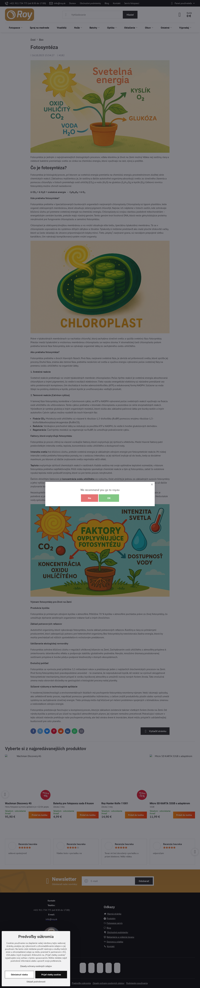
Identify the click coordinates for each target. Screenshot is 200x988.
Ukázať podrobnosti (36, 981)
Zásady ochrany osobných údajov (36, 966)
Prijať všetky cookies (51, 974)
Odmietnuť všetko (19, 974)
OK (109, 498)
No (89, 498)
